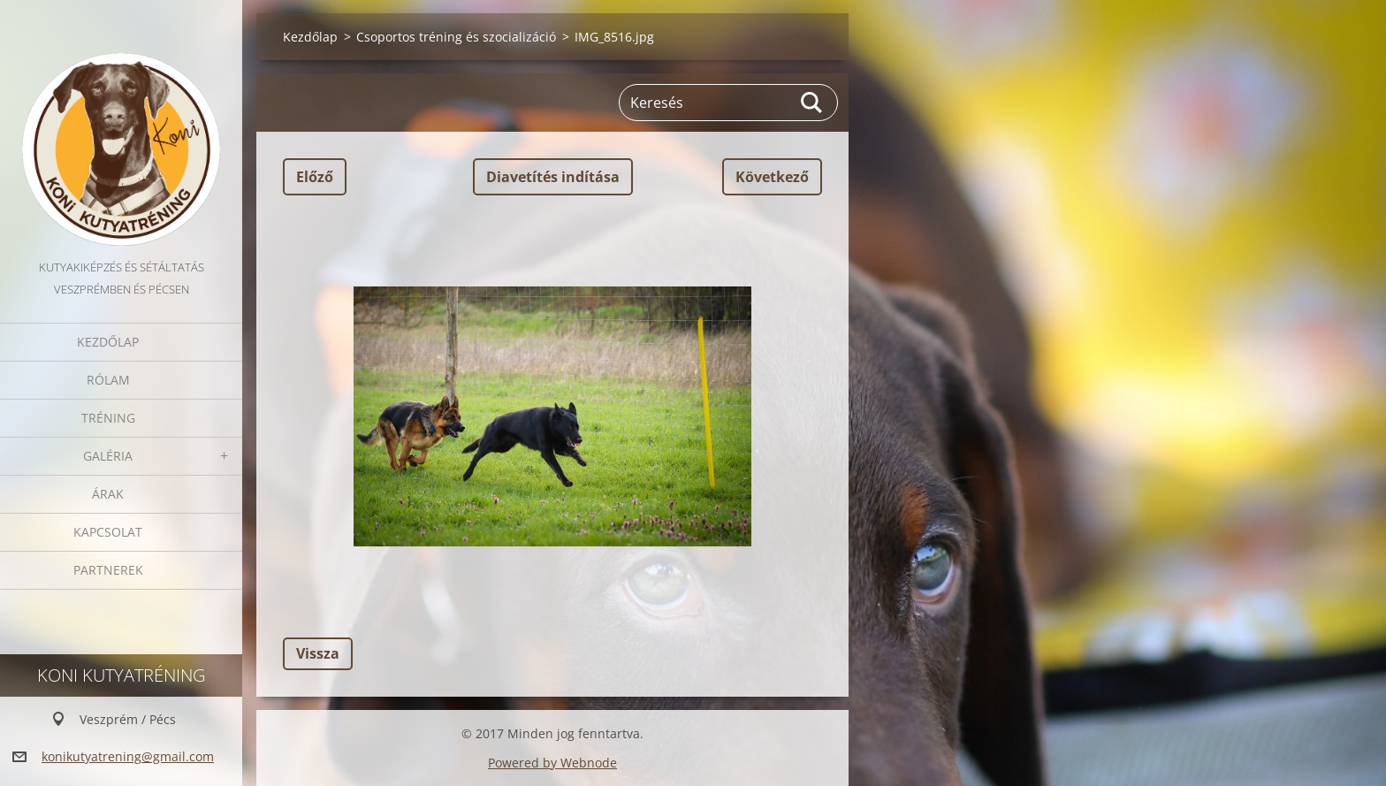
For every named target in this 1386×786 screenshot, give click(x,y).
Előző (314, 177)
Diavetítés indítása (553, 177)
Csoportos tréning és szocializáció (456, 36)
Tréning (108, 417)
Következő (772, 177)
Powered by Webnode (552, 762)
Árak (108, 493)
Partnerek (108, 569)
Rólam (108, 379)
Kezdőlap (108, 341)
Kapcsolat (107, 531)
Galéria (108, 455)
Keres (812, 102)
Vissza (317, 653)
